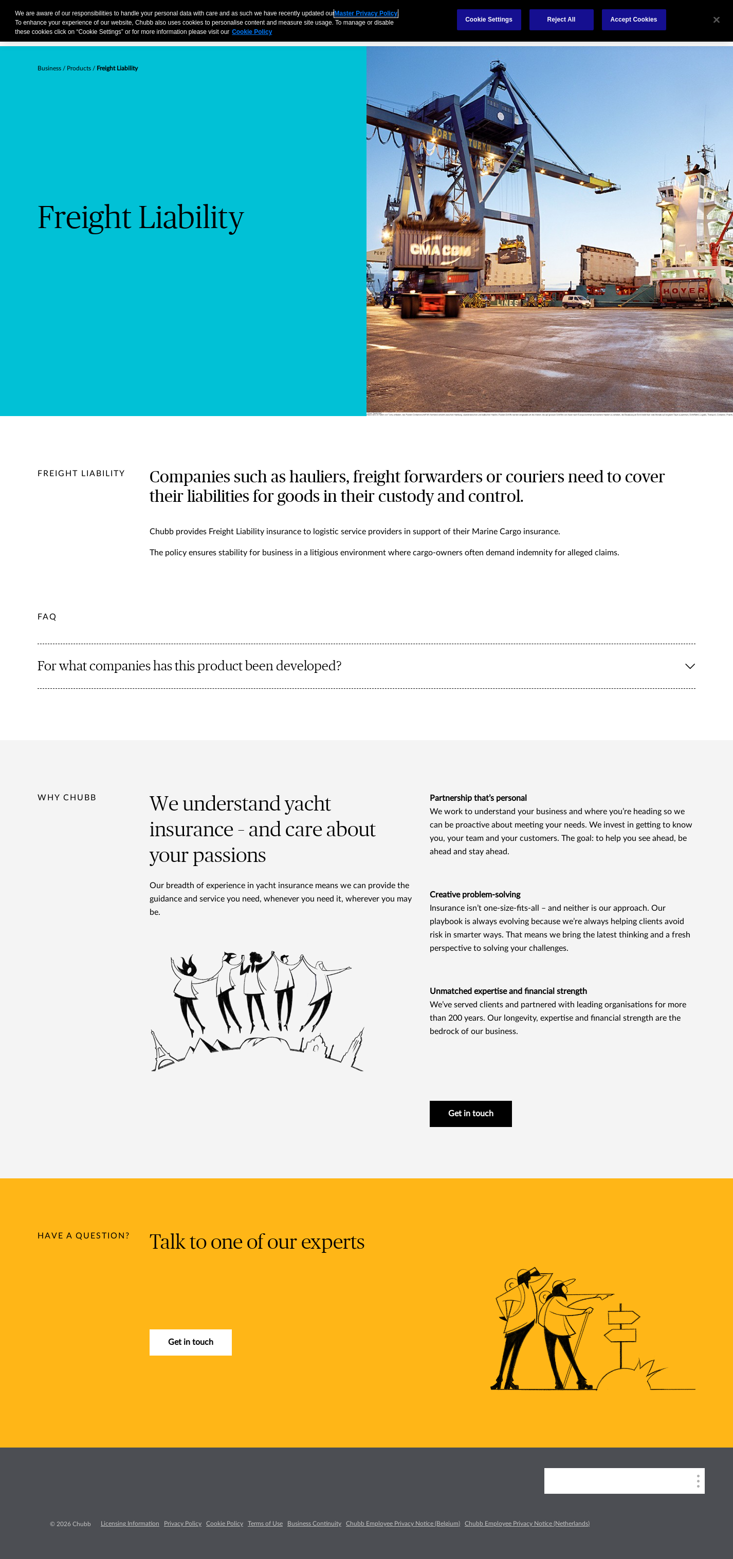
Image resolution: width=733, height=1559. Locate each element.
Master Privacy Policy (366, 13)
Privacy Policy (182, 1523)
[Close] (716, 19)
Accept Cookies (634, 19)
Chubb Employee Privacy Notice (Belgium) (403, 1523)
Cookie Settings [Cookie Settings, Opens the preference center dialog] (488, 19)
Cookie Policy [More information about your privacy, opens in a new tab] (252, 31)
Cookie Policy (224, 1523)
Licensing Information (130, 1523)
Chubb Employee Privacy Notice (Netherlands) (527, 1523)
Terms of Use (265, 1523)
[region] (366, 21)
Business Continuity (314, 1523)
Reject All (561, 19)
